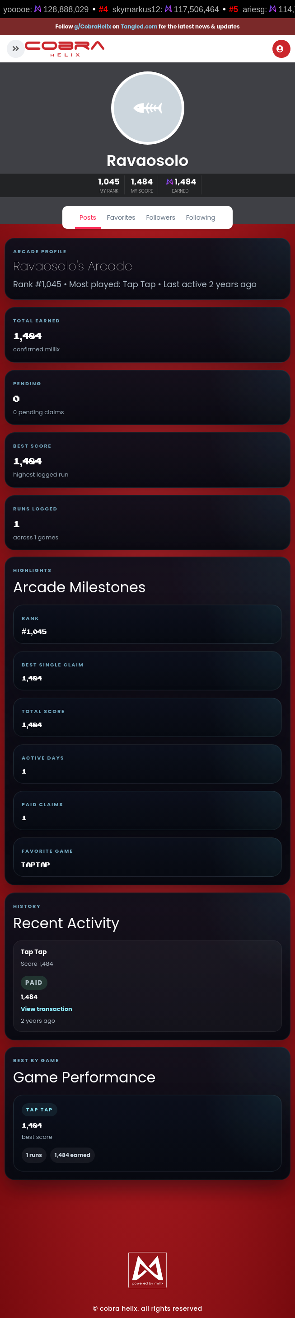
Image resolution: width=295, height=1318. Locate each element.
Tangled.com (139, 26)
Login (280, 48)
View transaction (46, 1009)
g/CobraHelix (92, 26)
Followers (160, 217)
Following (200, 217)
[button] (16, 49)
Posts (88, 217)
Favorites (121, 217)
